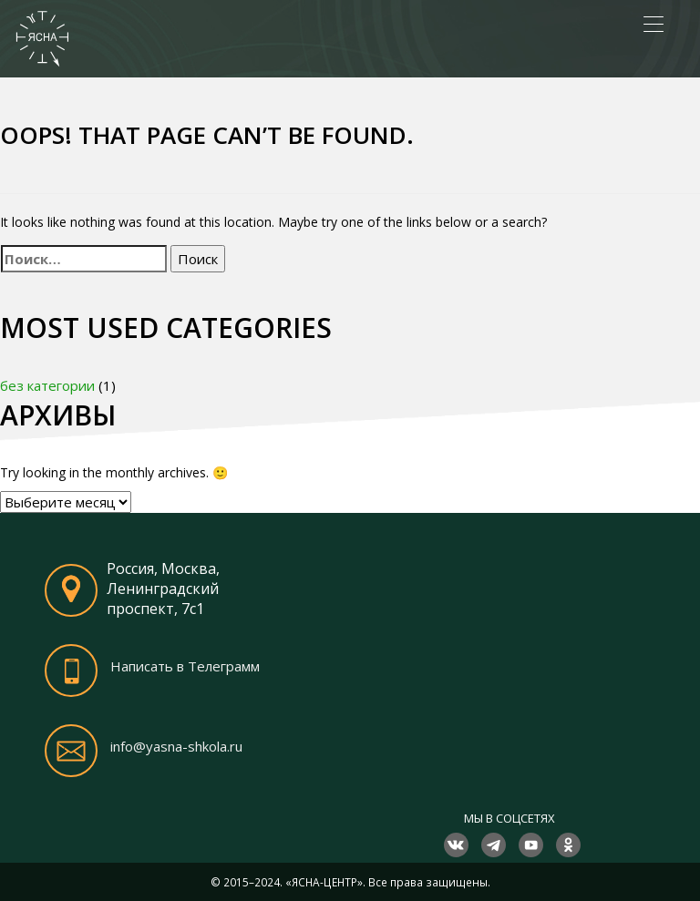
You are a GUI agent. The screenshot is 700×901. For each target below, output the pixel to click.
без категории (47, 385)
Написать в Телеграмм (185, 666)
